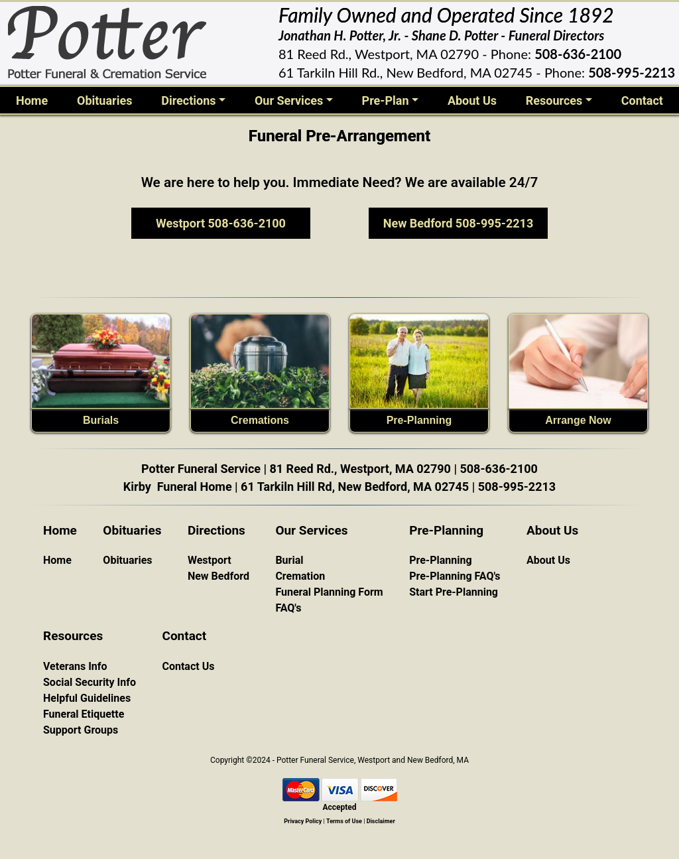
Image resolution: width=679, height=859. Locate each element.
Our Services (289, 100)
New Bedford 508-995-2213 (458, 223)
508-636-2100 (577, 54)
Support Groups (80, 730)
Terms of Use (344, 821)
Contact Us (188, 666)
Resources (554, 100)
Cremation (300, 576)
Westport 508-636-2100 (221, 223)
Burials (101, 420)
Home (34, 99)
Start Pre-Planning (453, 592)
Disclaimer (381, 821)
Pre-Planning (419, 420)
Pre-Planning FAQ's (454, 576)
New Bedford (218, 576)
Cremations (260, 420)
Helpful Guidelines (87, 698)
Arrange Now (578, 420)
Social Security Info (89, 682)
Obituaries (104, 100)
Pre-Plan (385, 100)
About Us (472, 100)
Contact (642, 100)
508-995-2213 (631, 72)
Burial (289, 560)
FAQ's (288, 608)
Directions (188, 100)
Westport (209, 560)
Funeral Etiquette (83, 714)
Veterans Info (75, 666)
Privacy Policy (303, 821)
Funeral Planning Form (329, 592)
